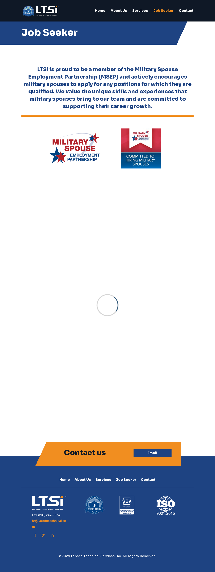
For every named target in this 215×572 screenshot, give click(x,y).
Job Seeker (163, 11)
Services (140, 11)
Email (152, 453)
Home (100, 11)
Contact (186, 11)
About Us (119, 11)
